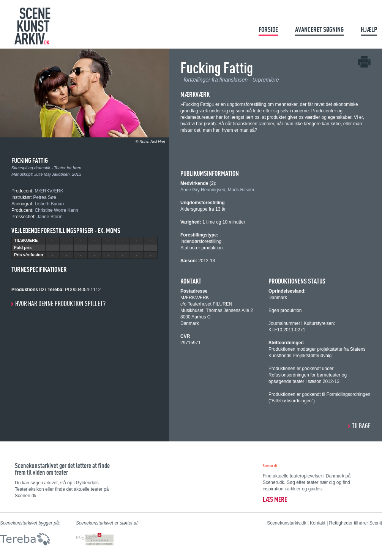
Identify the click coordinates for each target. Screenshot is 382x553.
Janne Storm (50, 216)
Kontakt (317, 523)
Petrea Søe (44, 197)
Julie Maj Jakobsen (52, 174)
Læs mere (275, 499)
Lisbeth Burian (49, 203)
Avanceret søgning (319, 29)
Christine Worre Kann (56, 210)
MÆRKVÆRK (49, 191)
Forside (268, 29)
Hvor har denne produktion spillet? (60, 303)
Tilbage (361, 426)
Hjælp (369, 29)
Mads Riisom (241, 189)
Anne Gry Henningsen (202, 189)
